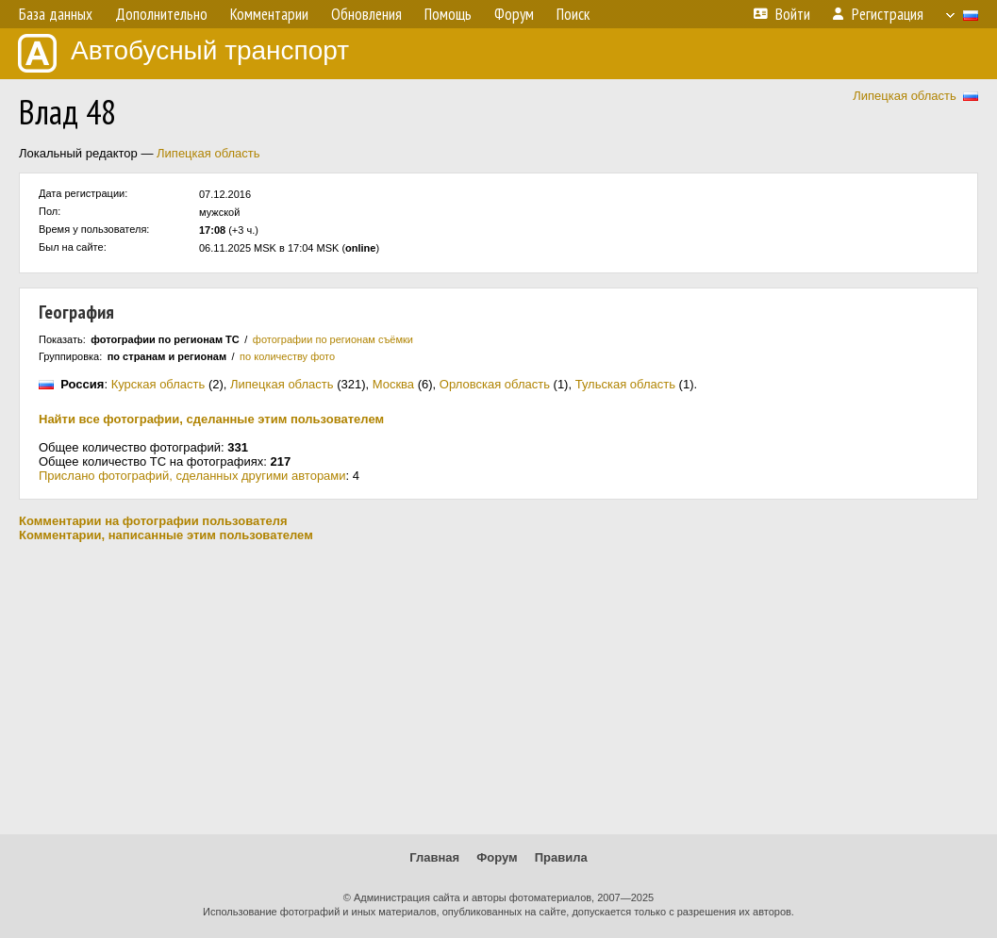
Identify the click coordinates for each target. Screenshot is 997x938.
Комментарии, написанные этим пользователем (166, 535)
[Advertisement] (498, 688)
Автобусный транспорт (183, 53)
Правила (561, 857)
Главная (434, 857)
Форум (496, 857)
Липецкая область (904, 96)
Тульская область (625, 384)
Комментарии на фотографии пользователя (153, 521)
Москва (393, 384)
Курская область (158, 384)
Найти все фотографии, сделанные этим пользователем (211, 419)
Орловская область (495, 384)
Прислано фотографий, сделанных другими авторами (192, 476)
